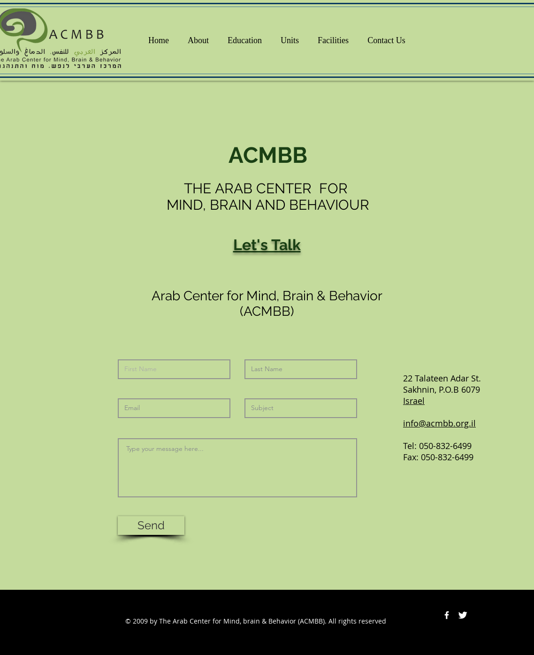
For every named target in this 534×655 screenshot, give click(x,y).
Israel (414, 400)
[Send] (151, 525)
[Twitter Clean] (463, 615)
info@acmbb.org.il (439, 423)
